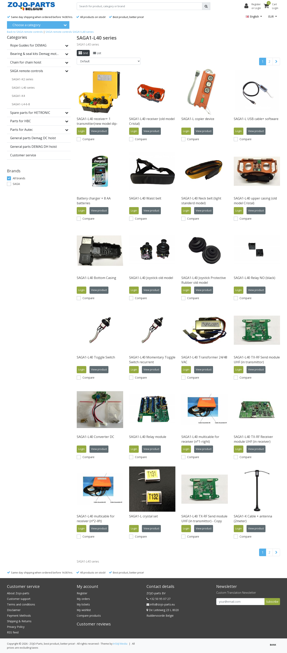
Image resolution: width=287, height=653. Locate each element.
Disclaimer (14, 610)
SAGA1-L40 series (83, 32)
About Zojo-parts (18, 593)
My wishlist (84, 610)
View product (99, 131)
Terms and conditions (21, 604)
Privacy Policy (16, 627)
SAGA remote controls (58, 32)
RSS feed (13, 632)
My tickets (83, 604)
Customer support (18, 599)
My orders (83, 599)
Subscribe (272, 601)
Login (81, 131)
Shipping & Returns (19, 621)
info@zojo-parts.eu (160, 604)
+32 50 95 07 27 (158, 599)
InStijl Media (120, 643)
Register (82, 593)
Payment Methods (19, 615)
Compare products (89, 615)
